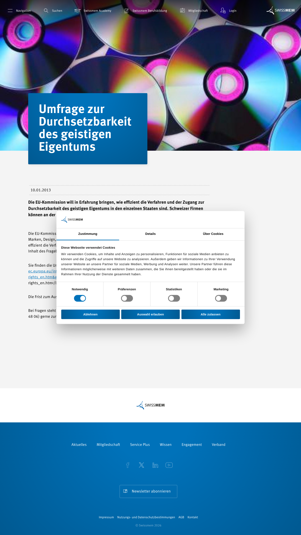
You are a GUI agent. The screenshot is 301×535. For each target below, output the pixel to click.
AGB (181, 517)
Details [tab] (150, 234)
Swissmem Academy (92, 10)
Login (227, 10)
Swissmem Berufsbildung (145, 10)
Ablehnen (90, 314)
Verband (218, 445)
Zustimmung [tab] (87, 234)
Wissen (166, 445)
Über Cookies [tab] (213, 234)
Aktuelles (79, 445)
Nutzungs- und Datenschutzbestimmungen (146, 517)
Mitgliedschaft (193, 10)
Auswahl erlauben (150, 314)
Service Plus (140, 445)
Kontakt (192, 517)
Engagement (192, 445)
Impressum (106, 517)
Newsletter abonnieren (151, 492)
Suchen (52, 10)
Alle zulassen (211, 314)
